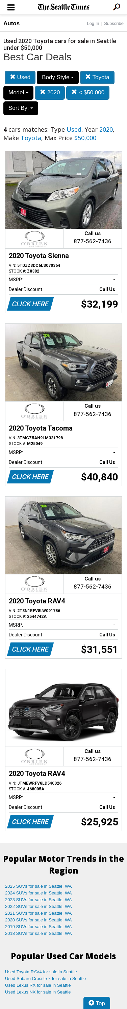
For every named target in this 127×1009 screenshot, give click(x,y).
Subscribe (114, 23)
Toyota (97, 77)
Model (18, 92)
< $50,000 (87, 92)
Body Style (58, 77)
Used (20, 77)
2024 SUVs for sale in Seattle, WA (38, 892)
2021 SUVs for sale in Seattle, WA (38, 913)
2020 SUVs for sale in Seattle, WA (38, 919)
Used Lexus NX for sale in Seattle (38, 992)
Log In (93, 23)
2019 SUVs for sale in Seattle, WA (38, 926)
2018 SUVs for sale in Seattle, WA (38, 933)
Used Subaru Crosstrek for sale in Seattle (45, 978)
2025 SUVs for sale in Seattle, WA (38, 886)
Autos (11, 23)
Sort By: (20, 108)
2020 (50, 92)
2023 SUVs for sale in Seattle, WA (38, 899)
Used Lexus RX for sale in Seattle (38, 985)
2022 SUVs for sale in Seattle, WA (38, 906)
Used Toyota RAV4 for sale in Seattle (41, 971)
